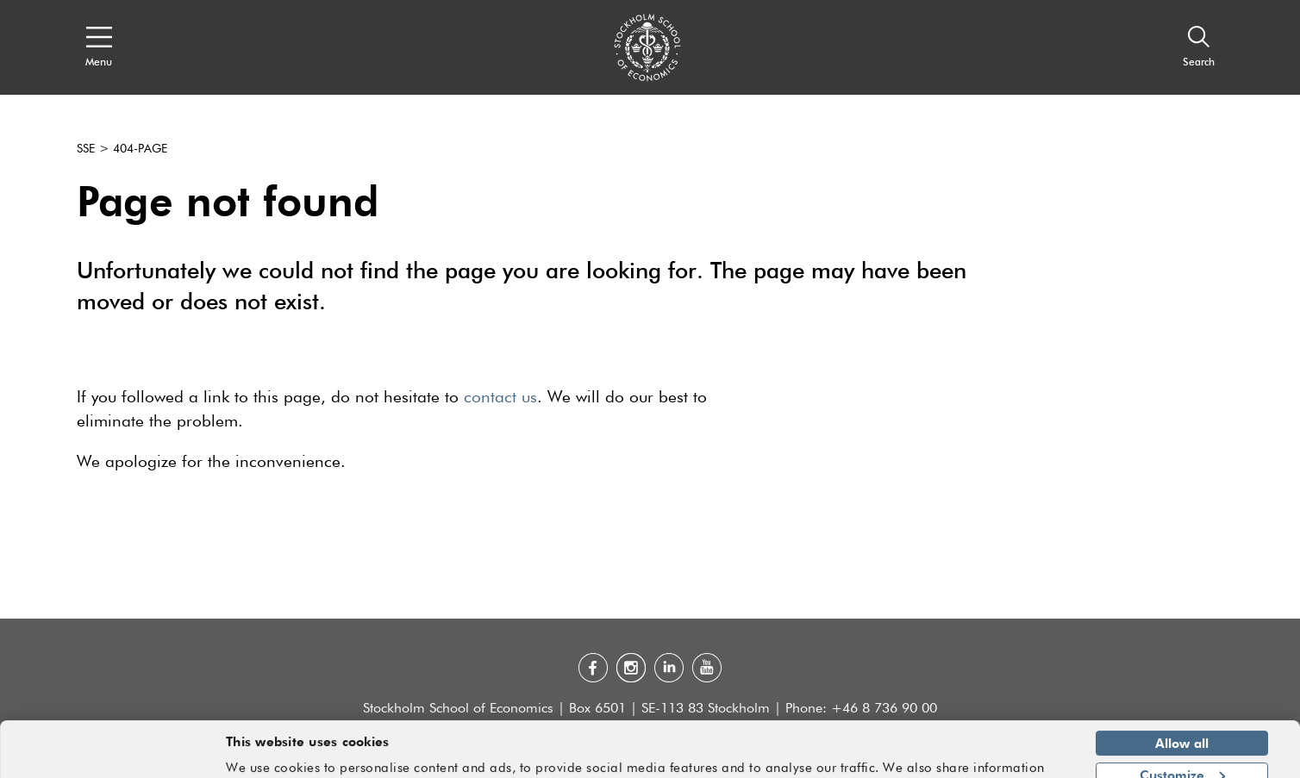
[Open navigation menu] (99, 47)
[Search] (1198, 47)
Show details (1019, 757)
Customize (1182, 722)
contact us (500, 397)
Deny (1181, 753)
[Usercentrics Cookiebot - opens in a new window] (111, 755)
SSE (86, 149)
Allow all (1182, 691)
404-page (140, 149)
